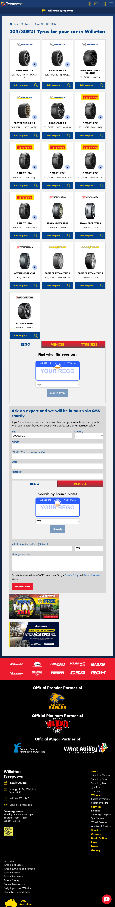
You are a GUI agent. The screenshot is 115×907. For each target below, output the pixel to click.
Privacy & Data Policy (21, 902)
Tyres (94, 742)
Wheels (95, 765)
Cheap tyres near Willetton (17, 862)
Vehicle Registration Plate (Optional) (30, 544)
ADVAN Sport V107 (24, 273)
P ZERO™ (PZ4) (90, 123)
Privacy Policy (71, 575)
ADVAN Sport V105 (90, 223)
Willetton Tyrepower (57, 11)
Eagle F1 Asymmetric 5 (90, 273)
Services (96, 777)
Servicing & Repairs (101, 785)
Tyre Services (98, 789)
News (94, 817)
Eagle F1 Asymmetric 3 (57, 273)
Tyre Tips (95, 761)
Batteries (95, 781)
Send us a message (20, 775)
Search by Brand (99, 754)
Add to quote (21, 85)
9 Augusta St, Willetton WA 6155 (23, 761)
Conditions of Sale (39, 902)
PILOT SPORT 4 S (24, 70)
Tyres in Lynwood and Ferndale (19, 839)
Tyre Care (96, 757)
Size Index (9, 831)
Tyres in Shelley (11, 851)
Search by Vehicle (100, 746)
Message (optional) (21, 554)
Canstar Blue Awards (14, 855)
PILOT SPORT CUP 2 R (24, 123)
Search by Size (99, 750)
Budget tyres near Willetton (17, 858)
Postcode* (17, 471)
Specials (96, 801)
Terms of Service (92, 575)
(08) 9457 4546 (19, 769)
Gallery (95, 821)
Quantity (78, 431)
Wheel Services (99, 793)
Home (14, 24)
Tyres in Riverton (12, 843)
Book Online (99, 809)
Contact (96, 805)
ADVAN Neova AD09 (57, 223)
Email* (15, 461)
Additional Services (101, 797)
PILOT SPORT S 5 (57, 123)
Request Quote (22, 586)
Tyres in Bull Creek (13, 835)
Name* (15, 441)
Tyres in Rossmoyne (13, 847)
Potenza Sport (24, 323)
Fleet (94, 813)
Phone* (28, 451)
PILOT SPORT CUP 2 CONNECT (90, 71)
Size (14, 431)
